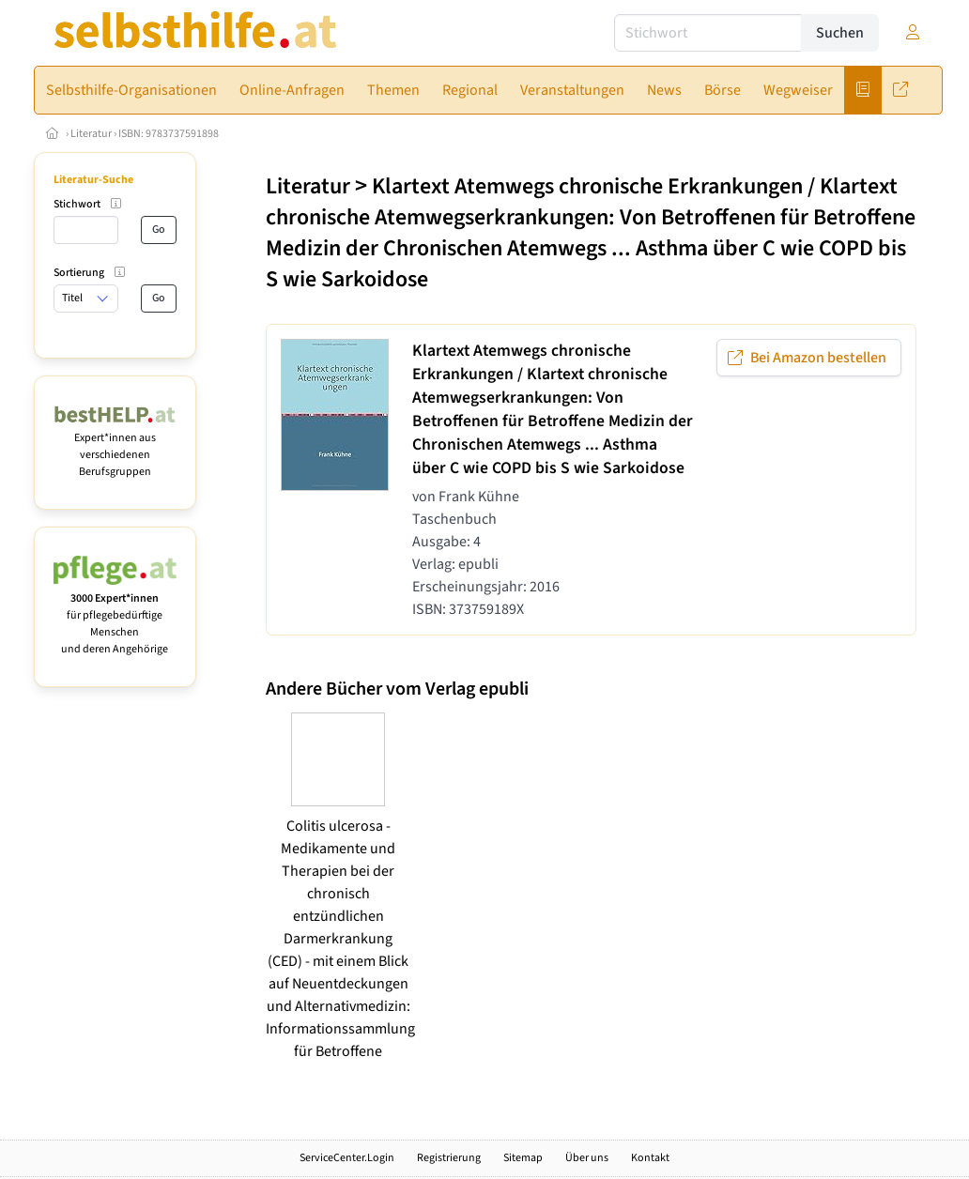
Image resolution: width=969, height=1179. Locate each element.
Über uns (586, 1158)
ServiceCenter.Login (347, 1158)
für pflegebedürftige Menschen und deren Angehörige (115, 615)
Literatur (91, 134)
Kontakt (650, 1158)
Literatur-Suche (93, 180)
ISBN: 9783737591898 (168, 134)
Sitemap (523, 1158)
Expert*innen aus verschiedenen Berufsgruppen (115, 446)
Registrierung (449, 1158)
